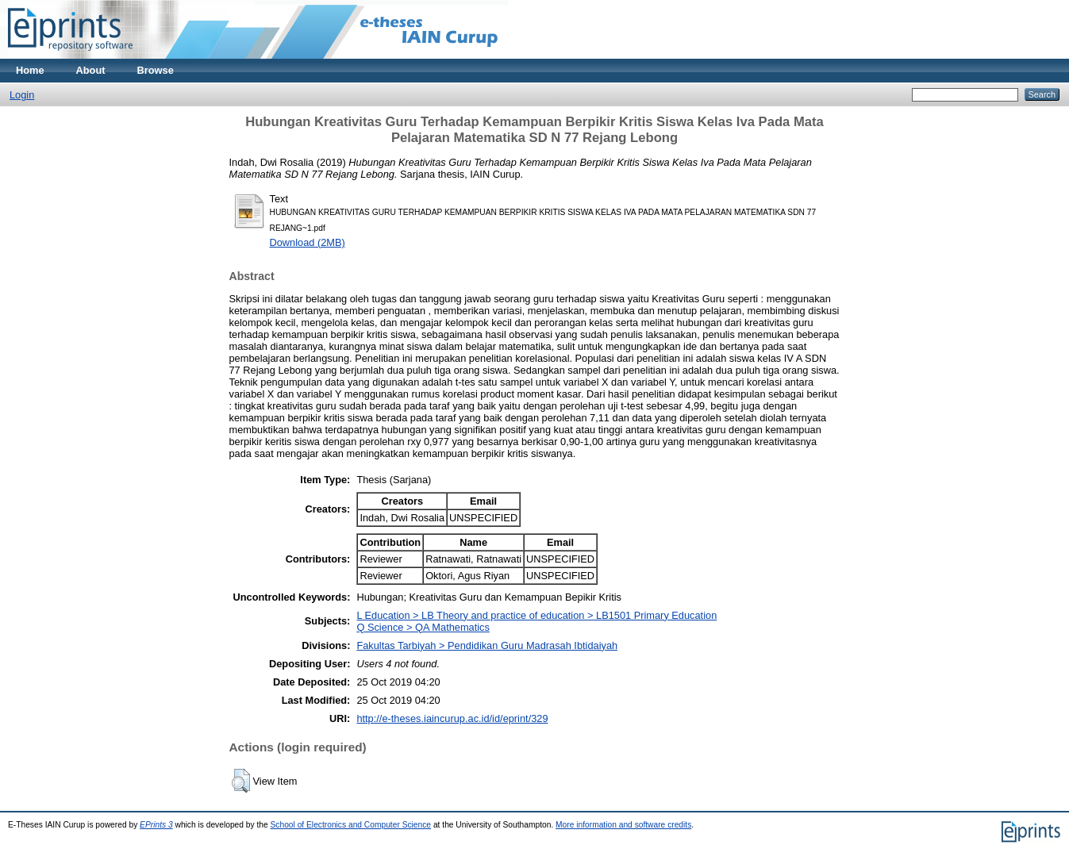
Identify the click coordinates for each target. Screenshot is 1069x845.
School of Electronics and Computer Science (351, 824)
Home (30, 70)
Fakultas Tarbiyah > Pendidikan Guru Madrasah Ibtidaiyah (486, 645)
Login (22, 95)
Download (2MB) (307, 242)
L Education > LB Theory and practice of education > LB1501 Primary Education (536, 615)
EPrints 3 (156, 824)
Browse (155, 70)
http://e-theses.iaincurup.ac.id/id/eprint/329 (452, 718)
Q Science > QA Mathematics (423, 627)
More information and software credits (623, 824)
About (91, 70)
